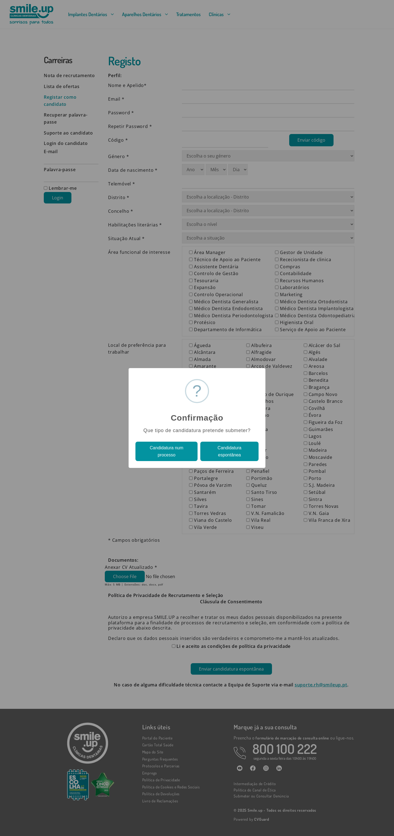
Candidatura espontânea (229, 451)
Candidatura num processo (166, 451)
